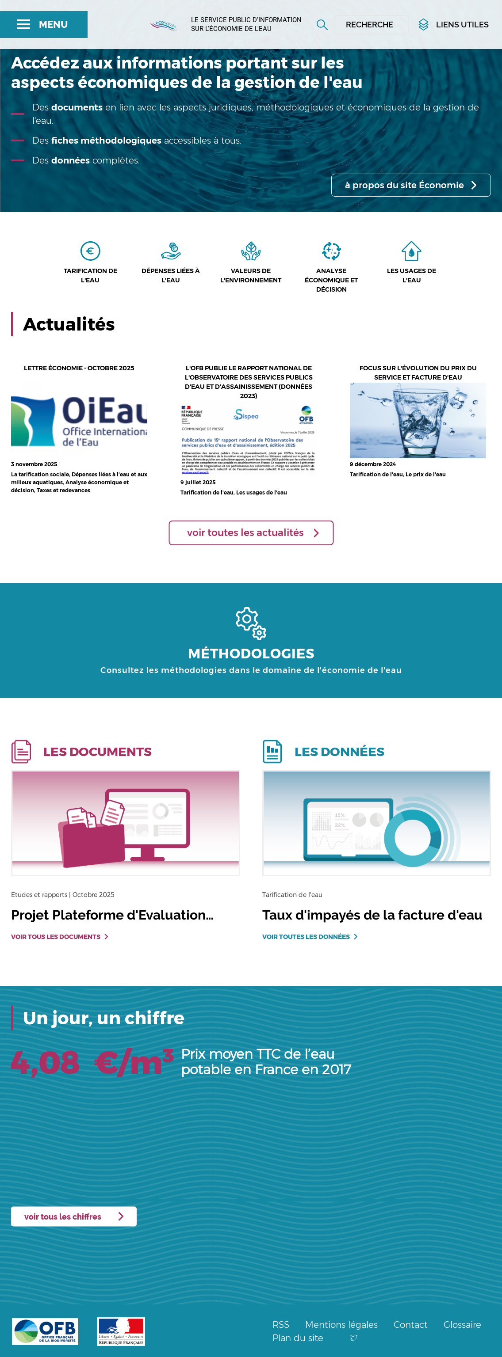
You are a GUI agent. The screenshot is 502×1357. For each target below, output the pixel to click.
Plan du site (297, 1338)
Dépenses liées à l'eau (171, 275)
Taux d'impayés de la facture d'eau (372, 915)
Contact (411, 1324)
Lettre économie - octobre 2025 (79, 368)
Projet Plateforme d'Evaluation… (112, 915)
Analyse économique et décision (331, 280)
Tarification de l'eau (90, 275)
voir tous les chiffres (62, 1216)
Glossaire (462, 1324)
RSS (280, 1324)
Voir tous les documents (55, 937)
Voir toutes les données (306, 937)
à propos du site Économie (404, 185)
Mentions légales (341, 1324)
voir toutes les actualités (245, 533)
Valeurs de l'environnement (250, 275)
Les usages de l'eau (411, 275)
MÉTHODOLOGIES (251, 654)
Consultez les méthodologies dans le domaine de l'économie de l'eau (251, 670)
